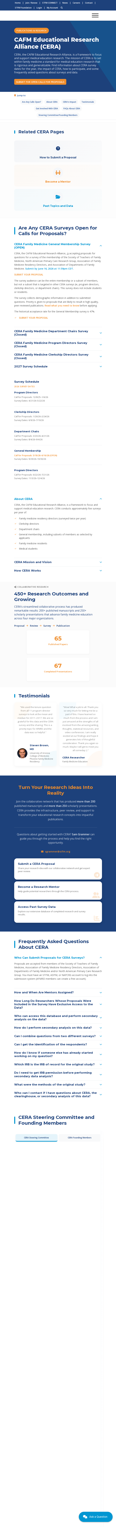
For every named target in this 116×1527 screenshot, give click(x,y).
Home (18, 2)
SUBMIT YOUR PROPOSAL (28, 274)
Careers (76, 2)
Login (39, 7)
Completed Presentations (58, 671)
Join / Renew (31, 2)
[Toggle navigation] (95, 15)
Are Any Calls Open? (31, 101)
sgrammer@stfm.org (55, 851)
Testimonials (88, 101)
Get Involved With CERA (47, 108)
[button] (58, 246)
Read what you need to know (62, 305)
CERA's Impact (69, 101)
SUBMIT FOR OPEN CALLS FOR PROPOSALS (40, 82)
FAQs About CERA (71, 108)
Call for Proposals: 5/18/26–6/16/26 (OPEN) (35, 455)
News (65, 2)
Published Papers (58, 644)
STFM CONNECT (49, 2)
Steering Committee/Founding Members (58, 115)
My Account (52, 7)
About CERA (51, 101)
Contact (89, 2)
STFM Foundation (23, 7)
